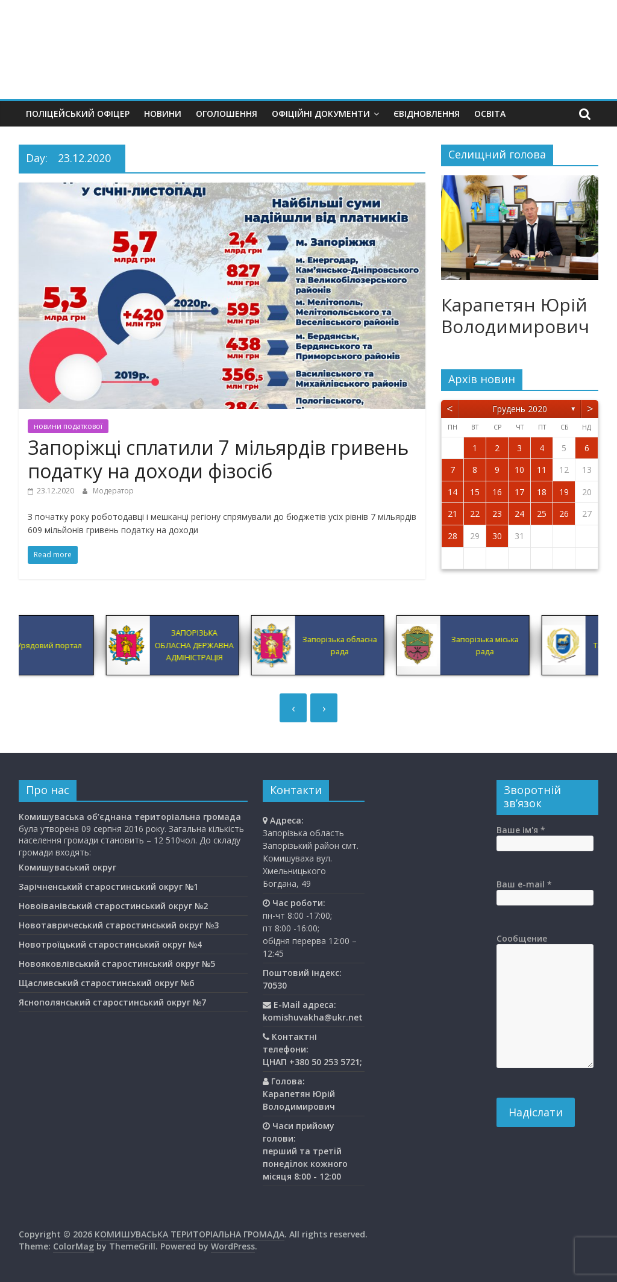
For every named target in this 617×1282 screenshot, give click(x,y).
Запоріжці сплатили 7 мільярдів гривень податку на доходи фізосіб (218, 458)
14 (452, 492)
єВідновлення (426, 113)
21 (452, 513)
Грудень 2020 (519, 408)
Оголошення (226, 113)
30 (497, 536)
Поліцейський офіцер (78, 113)
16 (497, 492)
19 (564, 492)
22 (475, 513)
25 (542, 513)
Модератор (113, 491)
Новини (162, 113)
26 (564, 513)
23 (497, 513)
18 (542, 492)
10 (519, 469)
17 (519, 492)
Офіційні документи (321, 113)
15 (475, 492)
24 (519, 513)
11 (542, 469)
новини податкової (68, 426)
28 (452, 536)
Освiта (490, 113)
